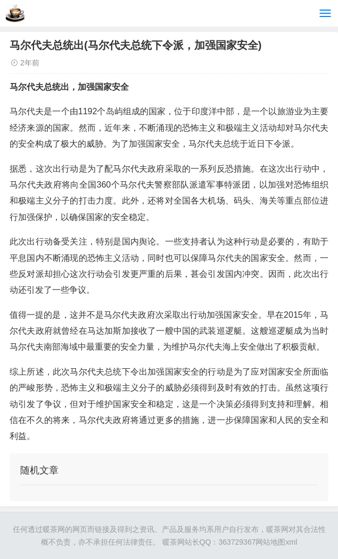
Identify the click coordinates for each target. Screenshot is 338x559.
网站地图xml (276, 542)
